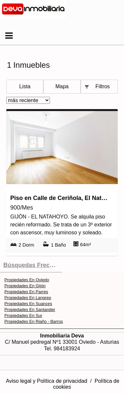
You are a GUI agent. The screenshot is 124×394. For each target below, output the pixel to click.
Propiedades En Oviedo (26, 279)
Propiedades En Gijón (25, 285)
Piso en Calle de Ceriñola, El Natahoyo (60, 198)
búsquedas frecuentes (32, 265)
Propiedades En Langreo (27, 297)
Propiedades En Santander (29, 309)
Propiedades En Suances (28, 303)
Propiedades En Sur (23, 315)
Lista (24, 86)
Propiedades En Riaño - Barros (33, 321)
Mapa (61, 86)
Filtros (103, 86)
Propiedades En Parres (26, 291)
